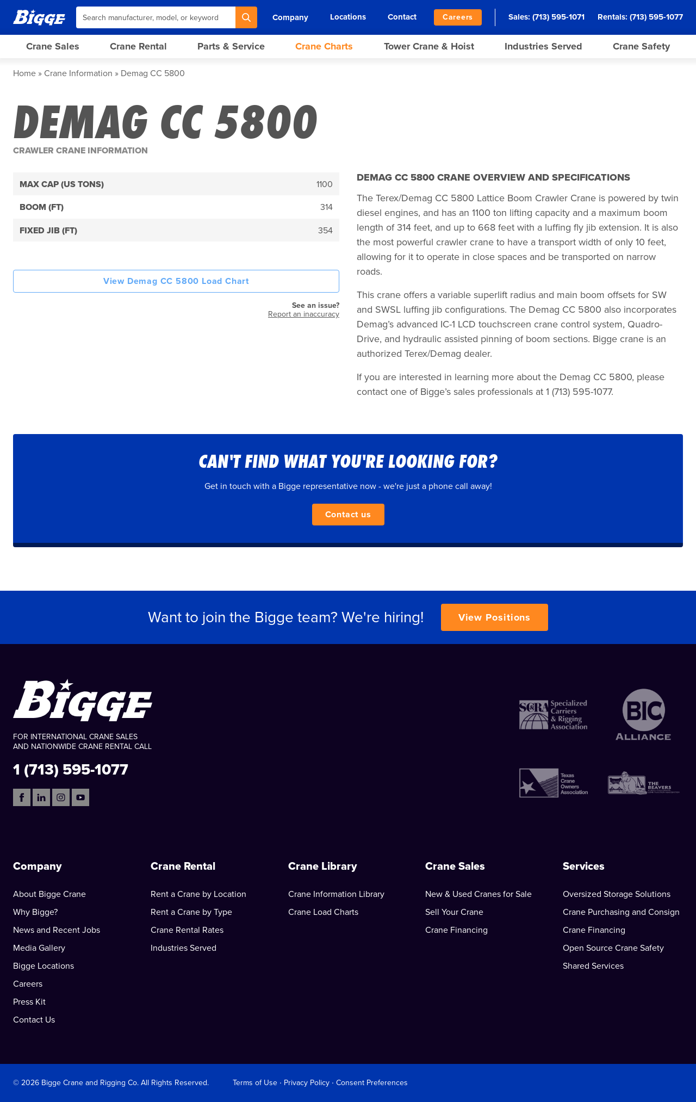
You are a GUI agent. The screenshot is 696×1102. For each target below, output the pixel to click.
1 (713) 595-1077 (70, 768)
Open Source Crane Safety (613, 948)
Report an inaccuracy (303, 314)
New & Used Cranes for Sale (478, 894)
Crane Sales (52, 46)
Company (290, 17)
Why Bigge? (35, 912)
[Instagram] (61, 797)
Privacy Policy (307, 1082)
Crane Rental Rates (187, 930)
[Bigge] (39, 17)
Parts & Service (231, 46)
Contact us (348, 514)
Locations (348, 17)
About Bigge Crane (49, 894)
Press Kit (29, 1001)
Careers (458, 17)
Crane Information (78, 73)
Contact (402, 17)
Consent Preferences (372, 1082)
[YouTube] (80, 797)
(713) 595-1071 (558, 17)
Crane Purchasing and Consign (621, 912)
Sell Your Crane (454, 912)
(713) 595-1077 (656, 17)
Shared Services (593, 966)
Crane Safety (641, 46)
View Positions (494, 617)
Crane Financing (456, 930)
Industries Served (543, 46)
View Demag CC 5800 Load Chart (176, 281)
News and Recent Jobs (56, 930)
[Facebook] (21, 797)
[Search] (246, 17)
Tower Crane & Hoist (429, 46)
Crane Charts (324, 46)
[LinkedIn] (41, 797)
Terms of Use (255, 1082)
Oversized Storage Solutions (616, 894)
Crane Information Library (336, 894)
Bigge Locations (43, 966)
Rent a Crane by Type (191, 912)
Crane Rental (138, 46)
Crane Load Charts (323, 912)
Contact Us (34, 1019)
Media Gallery (39, 948)
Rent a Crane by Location (198, 894)
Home (24, 73)
